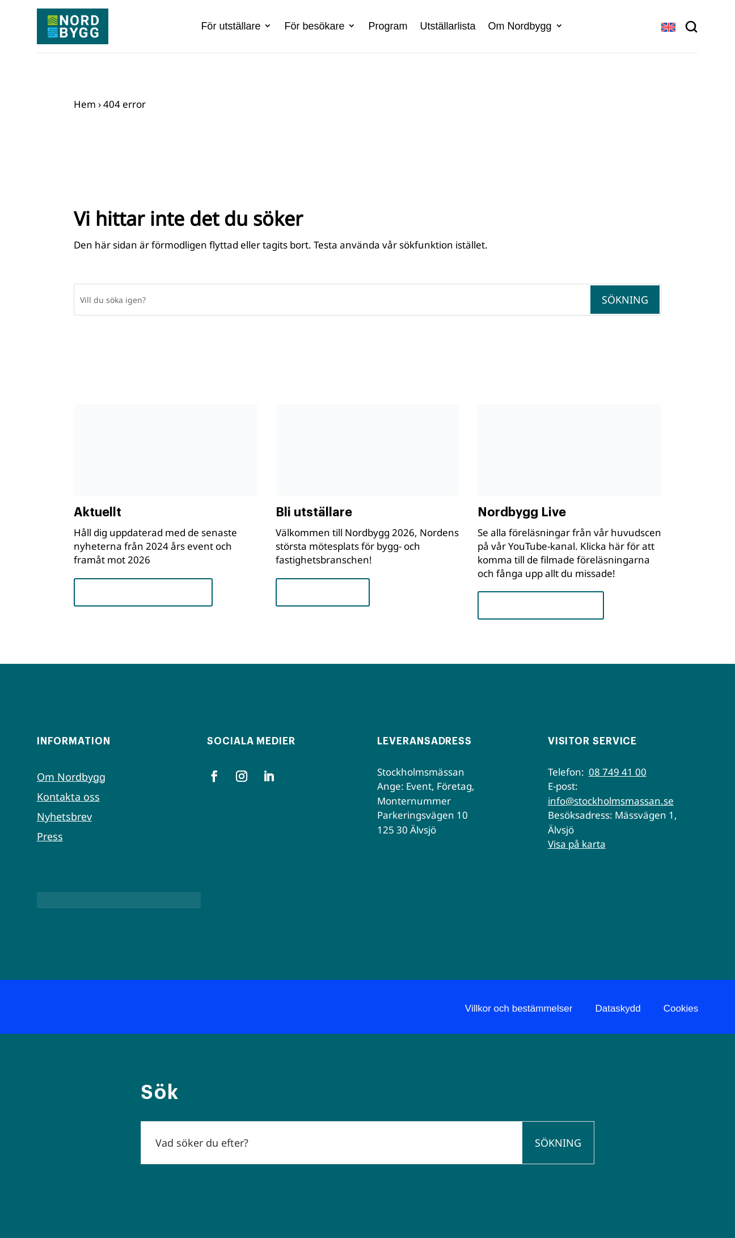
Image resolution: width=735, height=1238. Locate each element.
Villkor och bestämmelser (519, 1008)
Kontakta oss (68, 796)
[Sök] (332, 299)
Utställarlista (448, 26)
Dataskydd (617, 1008)
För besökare (314, 26)
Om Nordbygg (520, 26)
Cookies (681, 1008)
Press (50, 836)
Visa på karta (577, 843)
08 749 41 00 (618, 771)
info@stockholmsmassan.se (611, 800)
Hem (85, 104)
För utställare (230, 26)
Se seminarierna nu (541, 605)
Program (387, 26)
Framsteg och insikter (143, 592)
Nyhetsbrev (64, 816)
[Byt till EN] (668, 27)
